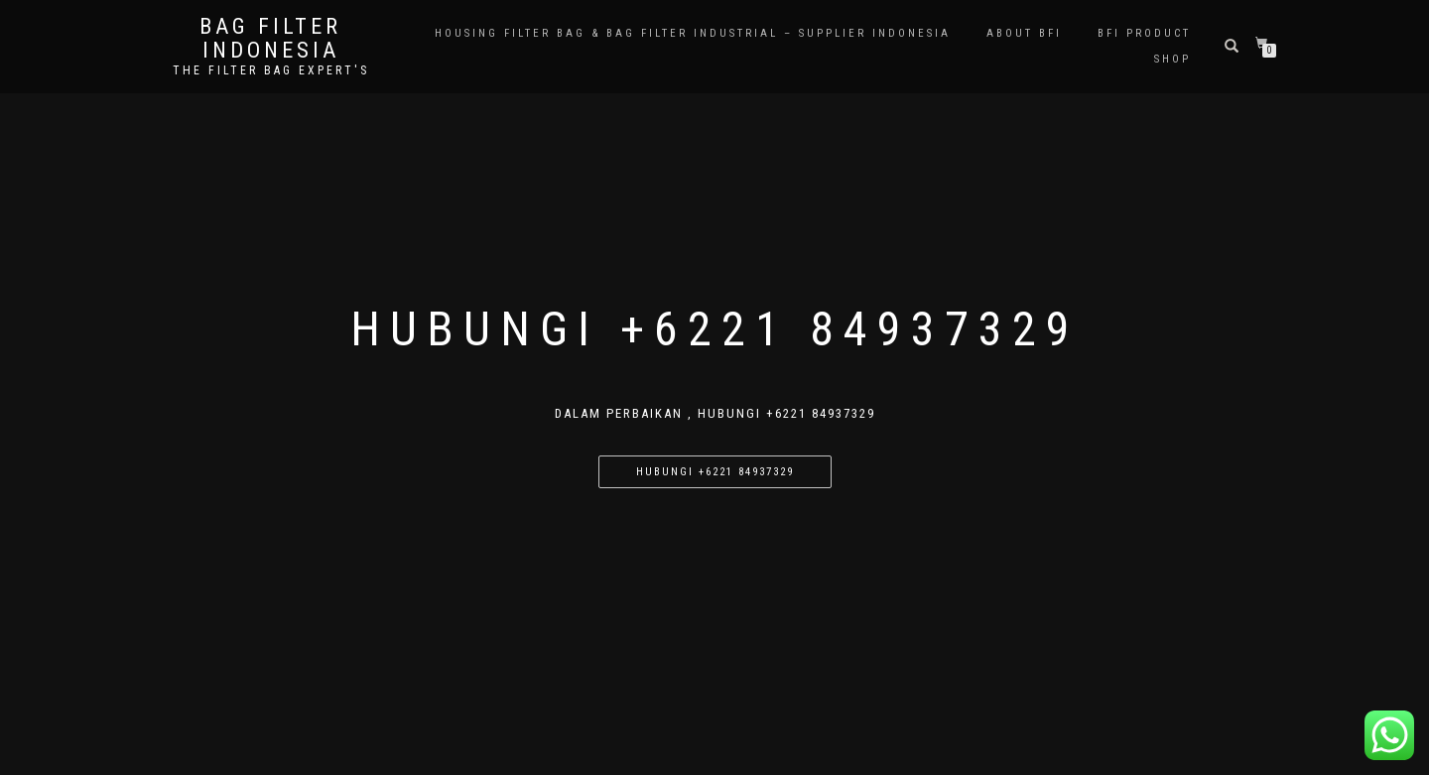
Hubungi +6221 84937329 (715, 471)
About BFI (1024, 33)
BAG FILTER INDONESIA (270, 39)
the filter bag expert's (271, 70)
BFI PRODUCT (1144, 33)
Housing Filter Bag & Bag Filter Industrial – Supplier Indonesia (693, 33)
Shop (1172, 59)
